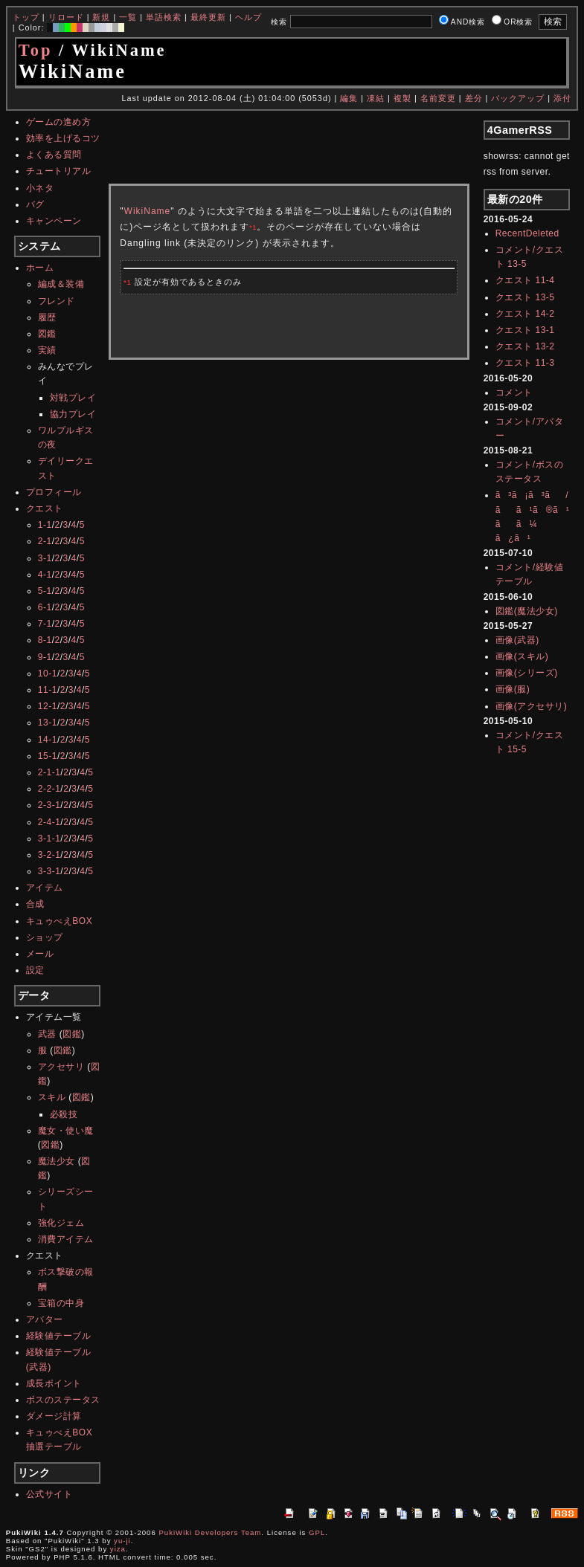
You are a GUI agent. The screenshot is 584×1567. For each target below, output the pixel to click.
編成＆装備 (61, 284)
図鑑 (47, 334)
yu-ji (122, 1541)
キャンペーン (54, 221)
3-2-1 (49, 855)
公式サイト (49, 1494)
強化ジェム (61, 1223)
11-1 (47, 690)
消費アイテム (66, 1239)
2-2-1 (49, 789)
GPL (317, 1532)
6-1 (45, 607)
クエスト (44, 508)
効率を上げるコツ (63, 138)
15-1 (47, 756)
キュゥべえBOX (59, 921)
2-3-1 (49, 805)
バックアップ (518, 98)
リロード (66, 17)
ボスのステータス (63, 1400)
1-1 (45, 525)
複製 (402, 98)
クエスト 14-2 (525, 313)
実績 (47, 350)
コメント (514, 392)
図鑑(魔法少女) (526, 611)
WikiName (147, 211)
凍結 (376, 98)
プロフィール (54, 492)
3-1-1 (49, 838)
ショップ (44, 937)
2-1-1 (49, 772)
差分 (474, 98)
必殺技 (64, 1114)
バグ (35, 204)
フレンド (56, 301)
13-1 (47, 722)
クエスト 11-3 (525, 363)
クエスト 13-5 (525, 297)
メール (40, 954)
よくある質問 (54, 154)
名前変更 (438, 98)
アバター (44, 1319)
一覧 (128, 17)
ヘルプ (248, 17)
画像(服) (512, 689)
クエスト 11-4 (525, 280)
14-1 (47, 739)
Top (36, 50)
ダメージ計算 (54, 1416)
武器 (47, 1034)
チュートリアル (59, 171)
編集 (349, 98)
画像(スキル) (522, 656)
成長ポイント (54, 1383)
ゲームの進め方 (59, 122)
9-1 (45, 657)
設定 (35, 970)
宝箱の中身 (61, 1303)
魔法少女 (56, 1161)
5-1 (45, 591)
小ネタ (40, 188)
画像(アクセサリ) (531, 706)
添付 (562, 98)
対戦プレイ (73, 397)
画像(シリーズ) (526, 673)
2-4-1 (49, 822)
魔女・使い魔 (66, 1130)
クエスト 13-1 (525, 330)
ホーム (40, 267)
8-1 (45, 640)
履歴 (47, 317)
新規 (101, 17)
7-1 (45, 623)
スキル (52, 1097)
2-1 (45, 541)
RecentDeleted (527, 233)
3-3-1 (49, 871)
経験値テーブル (59, 1336)
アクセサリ (61, 1067)
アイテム (44, 887)
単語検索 (164, 17)
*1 (253, 227)
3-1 (45, 558)
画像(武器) (517, 640)
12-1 (47, 706)
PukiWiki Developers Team (209, 1532)
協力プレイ (73, 414)
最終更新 (208, 17)
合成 (35, 904)
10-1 (47, 673)
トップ (26, 17)
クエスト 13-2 (525, 346)
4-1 (45, 574)
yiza (118, 1549)
